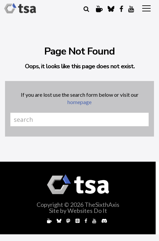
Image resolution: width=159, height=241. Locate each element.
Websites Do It (87, 210)
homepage (79, 102)
